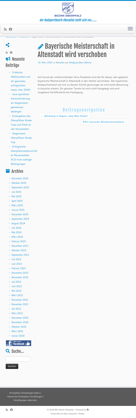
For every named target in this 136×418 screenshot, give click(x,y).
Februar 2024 (18, 251)
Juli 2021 (16, 318)
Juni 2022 (16, 296)
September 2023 (20, 264)
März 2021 (17, 323)
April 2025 (17, 210)
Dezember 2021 (19, 309)
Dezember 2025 (19, 188)
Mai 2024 (16, 242)
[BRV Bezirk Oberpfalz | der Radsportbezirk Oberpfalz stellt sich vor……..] (68, 11)
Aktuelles (24, 46)
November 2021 (19, 314)
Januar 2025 (17, 219)
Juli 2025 (16, 201)
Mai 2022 (16, 300)
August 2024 (18, 233)
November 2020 (19, 332)
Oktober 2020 (18, 336)
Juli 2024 (16, 237)
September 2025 (20, 197)
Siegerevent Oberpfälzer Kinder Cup (21, 148)
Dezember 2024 (19, 224)
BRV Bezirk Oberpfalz (64, 409)
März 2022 (17, 305)
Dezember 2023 (19, 255)
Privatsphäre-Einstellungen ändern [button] (24, 393)
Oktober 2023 (18, 260)
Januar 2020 (17, 345)
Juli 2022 (16, 291)
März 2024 (17, 246)
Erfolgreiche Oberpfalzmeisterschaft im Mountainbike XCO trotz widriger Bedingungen (24, 165)
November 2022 (19, 287)
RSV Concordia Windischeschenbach (105, 131)
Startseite (11, 46)
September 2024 (20, 228)
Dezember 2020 (19, 327)
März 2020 (17, 341)
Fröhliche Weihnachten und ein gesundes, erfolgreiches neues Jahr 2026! (20, 91)
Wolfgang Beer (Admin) (80, 72)
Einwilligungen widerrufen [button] (25, 400)
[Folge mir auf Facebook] (11, 32)
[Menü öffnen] (130, 32)
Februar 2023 (18, 278)
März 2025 (17, 215)
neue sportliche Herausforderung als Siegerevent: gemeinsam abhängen (20, 112)
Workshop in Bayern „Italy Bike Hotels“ (64, 126)
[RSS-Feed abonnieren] (6, 32)
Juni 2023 (16, 273)
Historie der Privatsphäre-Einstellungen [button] (24, 396)
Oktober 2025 (18, 192)
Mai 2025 (16, 206)
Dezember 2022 (19, 282)
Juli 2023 (16, 269)
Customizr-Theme (76, 413)
